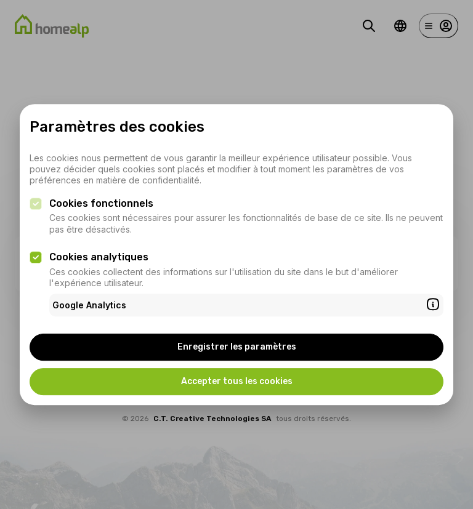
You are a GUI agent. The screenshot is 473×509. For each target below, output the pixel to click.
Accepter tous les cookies (237, 381)
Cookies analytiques (98, 257)
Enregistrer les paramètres (236, 347)
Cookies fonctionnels (101, 203)
